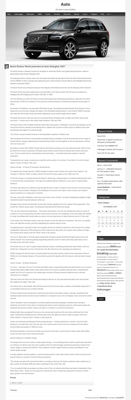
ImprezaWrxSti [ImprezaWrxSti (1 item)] (106, 267)
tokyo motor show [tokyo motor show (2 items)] (107, 283)
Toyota (47, 14)
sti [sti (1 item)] (114, 273)
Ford (102, 14)
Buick (14, 377)
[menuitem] (9, 14)
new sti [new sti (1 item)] (122, 270)
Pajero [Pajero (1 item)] (102, 273)
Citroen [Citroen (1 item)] (100, 264)
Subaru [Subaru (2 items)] (119, 273)
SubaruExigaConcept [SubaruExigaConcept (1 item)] (102, 278)
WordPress (104, 398)
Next (90, 390)
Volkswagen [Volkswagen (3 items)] (104, 289)
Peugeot (94, 14)
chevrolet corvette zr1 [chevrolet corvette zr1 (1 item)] (113, 259)
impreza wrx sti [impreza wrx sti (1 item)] (114, 267)
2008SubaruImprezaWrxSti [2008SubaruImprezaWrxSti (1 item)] (103, 247)
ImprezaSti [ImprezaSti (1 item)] (118, 264)
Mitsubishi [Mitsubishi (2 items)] (101, 270)
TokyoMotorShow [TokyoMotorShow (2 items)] (104, 286)
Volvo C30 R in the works (105, 153)
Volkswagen (18, 14)
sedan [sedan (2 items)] (111, 273)
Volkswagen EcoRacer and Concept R (110, 149)
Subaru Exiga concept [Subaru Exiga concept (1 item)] (112, 278)
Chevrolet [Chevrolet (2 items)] (113, 254)
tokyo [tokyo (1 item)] (98, 283)
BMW (40, 14)
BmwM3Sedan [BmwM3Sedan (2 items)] (112, 250)
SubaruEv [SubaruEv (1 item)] (99, 275)
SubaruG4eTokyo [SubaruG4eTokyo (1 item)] (111, 280)
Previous (13, 390)
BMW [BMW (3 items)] (113, 246)
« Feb (99, 232)
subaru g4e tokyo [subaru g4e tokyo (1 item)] (119, 280)
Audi (9, 14)
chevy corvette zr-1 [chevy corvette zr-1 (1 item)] (110, 262)
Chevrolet (67, 14)
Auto (65, 4)
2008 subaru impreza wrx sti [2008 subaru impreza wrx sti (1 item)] (113, 243)
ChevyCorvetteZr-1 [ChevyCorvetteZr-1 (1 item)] (101, 262)
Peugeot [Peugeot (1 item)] (106, 273)
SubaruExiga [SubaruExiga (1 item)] (114, 275)
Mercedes (30, 14)
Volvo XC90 (101, 136)
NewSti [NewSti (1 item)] (98, 273)
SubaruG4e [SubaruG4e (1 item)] (120, 278)
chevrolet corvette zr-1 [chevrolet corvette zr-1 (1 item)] (113, 257)
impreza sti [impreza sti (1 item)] (100, 267)
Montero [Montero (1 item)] (118, 270)
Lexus (85, 14)
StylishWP (120, 398)
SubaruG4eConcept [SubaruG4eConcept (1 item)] (101, 280)
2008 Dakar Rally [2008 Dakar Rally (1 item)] (101, 243)
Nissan (76, 14)
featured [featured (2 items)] (111, 264)
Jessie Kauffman (103, 187)
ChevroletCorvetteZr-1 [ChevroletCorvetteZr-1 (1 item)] (102, 257)
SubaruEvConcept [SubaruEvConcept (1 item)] (106, 275)
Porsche (57, 14)
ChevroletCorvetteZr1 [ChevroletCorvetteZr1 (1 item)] (102, 259)
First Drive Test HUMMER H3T (107, 146)
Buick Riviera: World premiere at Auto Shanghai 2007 (37, 66)
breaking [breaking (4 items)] (102, 253)
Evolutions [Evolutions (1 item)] (105, 264)
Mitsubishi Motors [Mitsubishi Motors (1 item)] (110, 270)
